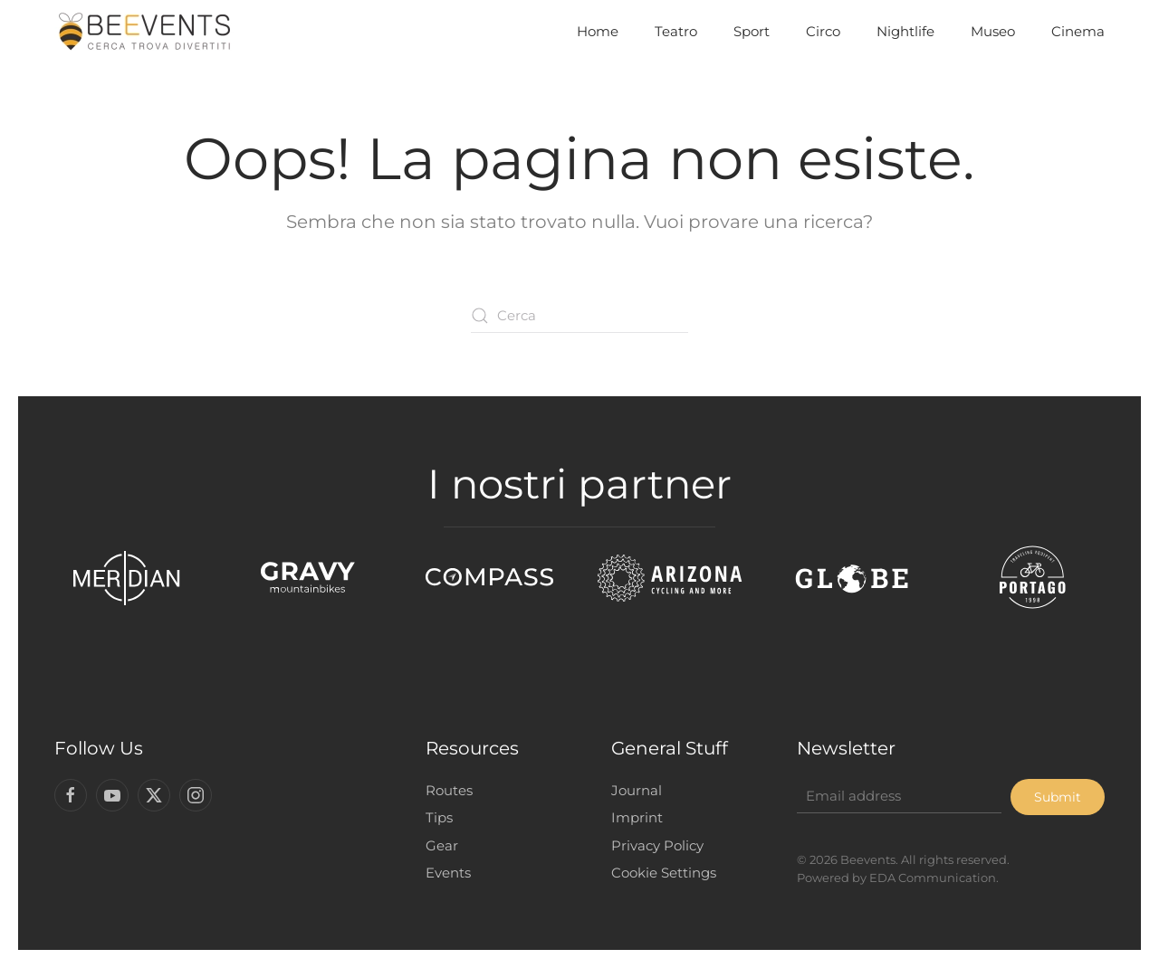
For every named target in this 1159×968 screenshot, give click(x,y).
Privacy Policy (655, 845)
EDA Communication (930, 877)
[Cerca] (579, 316)
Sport (751, 31)
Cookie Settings (661, 872)
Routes (447, 790)
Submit (1055, 797)
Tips (437, 817)
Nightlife (905, 31)
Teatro (676, 31)
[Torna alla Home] (144, 31)
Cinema (1078, 31)
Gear (440, 845)
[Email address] (896, 796)
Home (597, 31)
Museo (993, 31)
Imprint (635, 817)
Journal (634, 790)
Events (446, 872)
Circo (823, 31)
